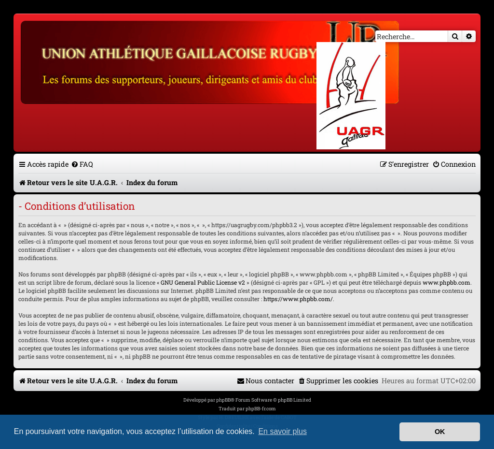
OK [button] (440, 431)
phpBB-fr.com (261, 409)
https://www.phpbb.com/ (298, 299)
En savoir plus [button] (282, 431)
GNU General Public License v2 (203, 282)
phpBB (223, 400)
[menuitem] (82, 164)
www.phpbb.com (446, 282)
